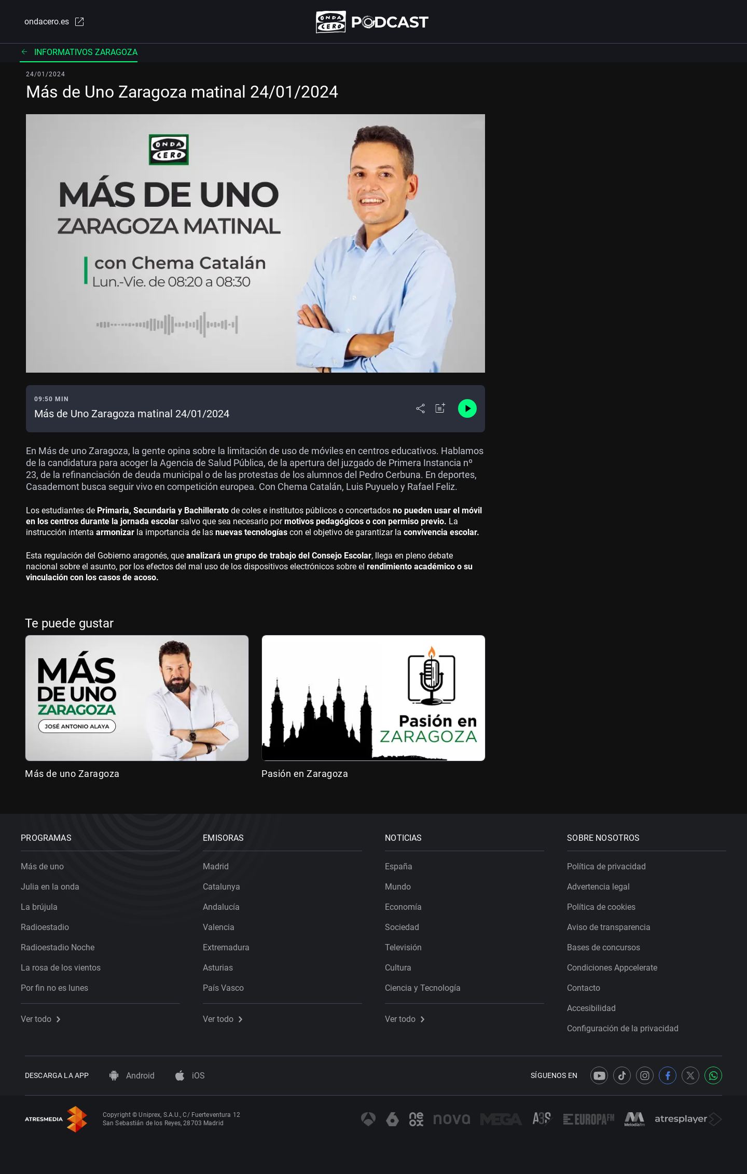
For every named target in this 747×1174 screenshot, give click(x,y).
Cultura (402, 964)
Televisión (407, 944)
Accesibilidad (595, 1004)
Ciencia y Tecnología (427, 984)
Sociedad (406, 924)
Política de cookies (605, 903)
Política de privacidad (610, 863)
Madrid (220, 863)
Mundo (402, 883)
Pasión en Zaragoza (304, 775)
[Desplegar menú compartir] (420, 411)
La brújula (43, 903)
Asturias (222, 964)
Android (132, 1076)
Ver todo (44, 1015)
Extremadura (230, 944)
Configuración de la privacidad (627, 1025)
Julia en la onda (54, 883)
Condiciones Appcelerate (616, 964)
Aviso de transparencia (613, 924)
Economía (407, 903)
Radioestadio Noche (62, 944)
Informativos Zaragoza (78, 54)
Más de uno (46, 863)
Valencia (223, 924)
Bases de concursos (607, 944)
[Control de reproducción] (467, 411)
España (403, 863)
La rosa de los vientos (65, 964)
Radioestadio (49, 924)
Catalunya (225, 883)
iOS (190, 1076)
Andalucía (225, 903)
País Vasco (227, 984)
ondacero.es (49, 23)
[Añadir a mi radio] (440, 411)
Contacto (587, 984)
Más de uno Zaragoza (72, 775)
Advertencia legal (602, 883)
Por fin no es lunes (58, 984)
